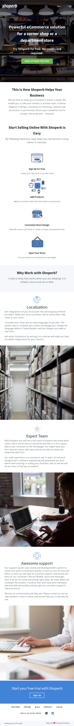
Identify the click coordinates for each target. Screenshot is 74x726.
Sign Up (37, 695)
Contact (48, 707)
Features (15, 707)
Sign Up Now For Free (37, 61)
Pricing (27, 707)
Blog (37, 707)
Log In (59, 707)
